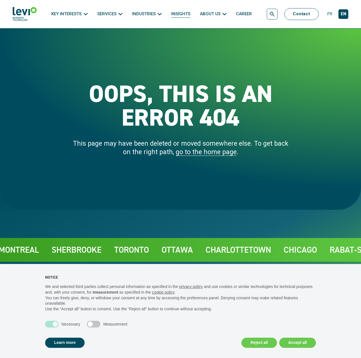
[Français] (329, 14)
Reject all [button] (259, 342)
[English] (343, 14)
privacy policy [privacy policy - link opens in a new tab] (191, 286)
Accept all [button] (297, 342)
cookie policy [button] (163, 292)
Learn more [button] (65, 342)
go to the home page (206, 152)
